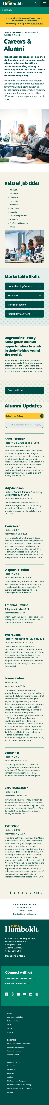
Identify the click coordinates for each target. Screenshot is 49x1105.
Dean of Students (14, 1066)
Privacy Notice (13, 1021)
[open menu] (44, 3)
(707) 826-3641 (24, 911)
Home (6, 32)
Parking (10, 1073)
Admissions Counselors (19, 978)
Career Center (13, 1055)
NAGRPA (10, 1032)
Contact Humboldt (15, 983)
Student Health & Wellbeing (19, 1085)
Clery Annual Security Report (20, 1088)
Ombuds (10, 1092)
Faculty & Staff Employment (19, 1043)
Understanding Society (20, 286)
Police (10, 1077)
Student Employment (15, 1047)
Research (13, 296)
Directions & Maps (15, 956)
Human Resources (14, 1051)
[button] (35, 3)
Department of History (24, 32)
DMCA (9, 1025)
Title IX (11, 1028)
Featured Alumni (16, 390)
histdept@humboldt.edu (24, 914)
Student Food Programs (16, 1081)
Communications (17, 305)
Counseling (11, 1070)
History (7, 10)
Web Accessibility (15, 1017)
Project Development (19, 314)
